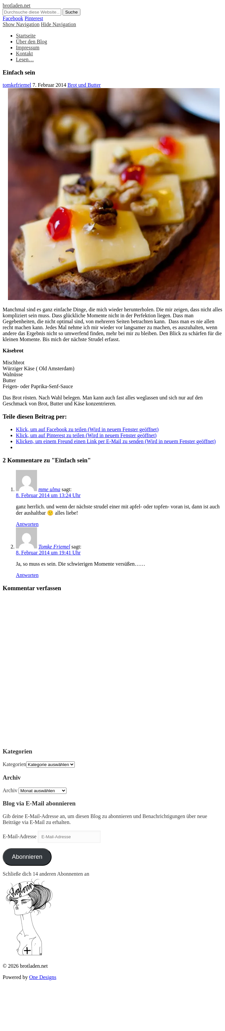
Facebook (13, 18)
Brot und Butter (84, 85)
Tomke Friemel (54, 546)
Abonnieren (27, 856)
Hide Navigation (58, 24)
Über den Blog (31, 41)
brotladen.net (16, 5)
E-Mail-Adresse (20, 836)
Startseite (26, 35)
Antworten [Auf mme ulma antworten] (27, 524)
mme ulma (49, 489)
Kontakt (24, 53)
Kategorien (14, 764)
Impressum (27, 47)
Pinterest (33, 18)
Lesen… (25, 59)
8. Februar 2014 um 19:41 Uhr (48, 552)
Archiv (10, 790)
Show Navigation (21, 24)
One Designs (42, 977)
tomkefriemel (17, 85)
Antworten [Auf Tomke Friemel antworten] (27, 575)
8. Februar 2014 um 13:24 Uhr (48, 495)
